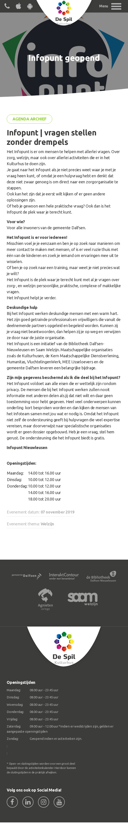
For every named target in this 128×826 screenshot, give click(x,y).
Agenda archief (29, 119)
